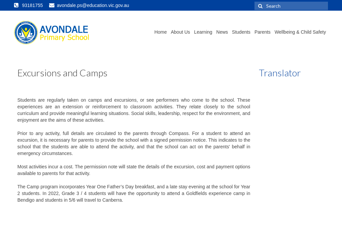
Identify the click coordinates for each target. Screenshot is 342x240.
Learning (203, 32)
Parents (262, 32)
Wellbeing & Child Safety (300, 32)
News (222, 32)
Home (160, 32)
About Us (180, 32)
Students (241, 32)
